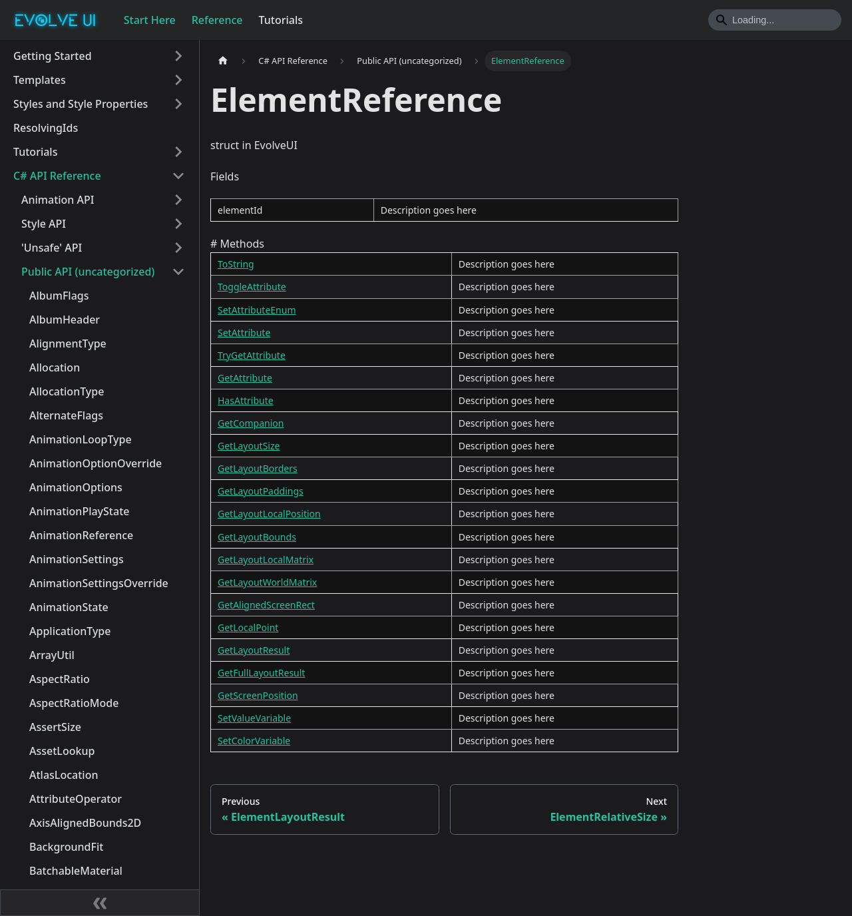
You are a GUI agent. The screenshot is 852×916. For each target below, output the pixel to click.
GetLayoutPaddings (261, 491)
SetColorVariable (254, 740)
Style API (43, 223)
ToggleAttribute (252, 286)
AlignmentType (67, 343)
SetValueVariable (254, 718)
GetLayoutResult (254, 650)
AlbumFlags (59, 295)
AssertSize (55, 727)
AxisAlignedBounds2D (85, 822)
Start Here (150, 20)
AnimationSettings (76, 559)
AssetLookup (62, 751)
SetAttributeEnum (257, 310)
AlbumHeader (64, 319)
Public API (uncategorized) (87, 271)
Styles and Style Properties (80, 104)
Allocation (54, 367)
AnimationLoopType (80, 439)
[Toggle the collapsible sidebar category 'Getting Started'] (178, 56)
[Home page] (223, 61)
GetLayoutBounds (257, 537)
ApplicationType (69, 631)
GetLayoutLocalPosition (269, 513)
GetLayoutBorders (258, 468)
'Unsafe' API (51, 247)
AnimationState (68, 607)
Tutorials (281, 20)
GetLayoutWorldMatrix (267, 582)
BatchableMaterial (75, 870)
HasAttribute (246, 400)
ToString (236, 264)
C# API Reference (57, 175)
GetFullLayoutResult (261, 672)
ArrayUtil (52, 655)
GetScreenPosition (258, 695)
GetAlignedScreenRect (266, 604)
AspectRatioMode (73, 703)
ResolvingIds (45, 127)
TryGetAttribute (252, 355)
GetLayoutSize (249, 445)
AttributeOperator (75, 799)
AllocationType (66, 391)
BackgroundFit (66, 846)
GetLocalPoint (248, 627)
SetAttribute (244, 332)
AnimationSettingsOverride (98, 583)
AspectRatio (59, 679)
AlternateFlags (66, 415)
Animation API (57, 199)
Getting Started (52, 56)
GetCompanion (251, 423)
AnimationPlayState (79, 511)
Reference (217, 20)
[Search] (774, 20)
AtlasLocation (63, 775)
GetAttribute (245, 377)
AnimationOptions (75, 487)
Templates (39, 80)
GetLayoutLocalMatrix (266, 559)
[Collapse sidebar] (100, 902)
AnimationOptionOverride (95, 463)
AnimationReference (81, 535)
